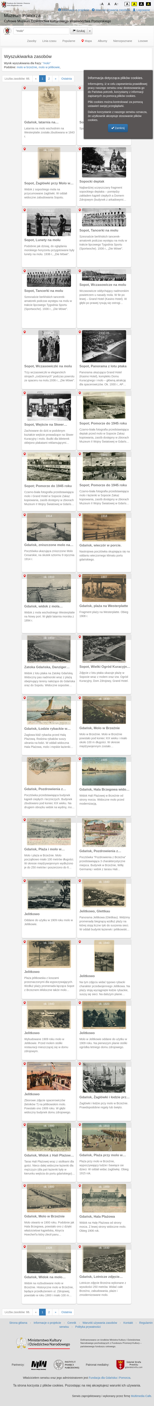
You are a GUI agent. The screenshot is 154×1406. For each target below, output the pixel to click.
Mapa (86, 41)
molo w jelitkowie (49, 67)
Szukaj (79, 30)
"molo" (47, 63)
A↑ (116, 4)
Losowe (143, 41)
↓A (101, 4)
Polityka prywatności (88, 1326)
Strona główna (18, 1322)
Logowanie (141, 10)
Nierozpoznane (122, 41)
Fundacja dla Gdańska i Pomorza (109, 1377)
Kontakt (128, 1322)
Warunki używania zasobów (111, 10)
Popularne (68, 41)
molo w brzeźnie (27, 67)
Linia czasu (49, 41)
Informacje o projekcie (73, 10)
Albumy (102, 41)
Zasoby (31, 41)
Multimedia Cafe (141, 1396)
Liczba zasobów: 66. (17, 78)
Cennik (71, 1322)
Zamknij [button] (118, 128)
